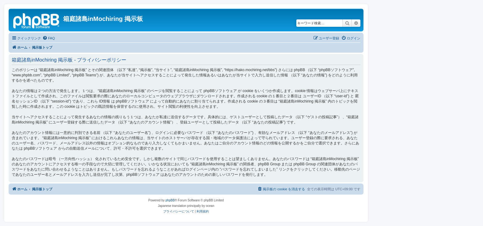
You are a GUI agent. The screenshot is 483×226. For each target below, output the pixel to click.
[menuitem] (49, 38)
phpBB (170, 200)
